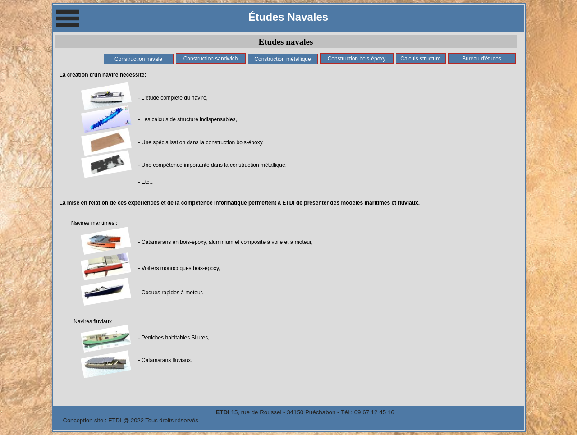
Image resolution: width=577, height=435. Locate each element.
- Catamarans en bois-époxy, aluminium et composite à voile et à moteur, (225, 242)
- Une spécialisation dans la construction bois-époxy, (201, 142)
